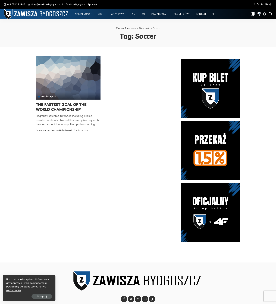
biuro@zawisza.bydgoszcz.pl (45, 4)
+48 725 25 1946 (14, 4)
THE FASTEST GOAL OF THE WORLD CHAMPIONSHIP (61, 107)
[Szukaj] (270, 14)
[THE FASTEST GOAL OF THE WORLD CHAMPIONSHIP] (68, 78)
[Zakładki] (252, 14)
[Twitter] (258, 4)
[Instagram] (262, 4)
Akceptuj (42, 296)
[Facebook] (254, 4)
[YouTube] (266, 4)
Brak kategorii (48, 96)
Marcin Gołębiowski (62, 130)
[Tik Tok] (270, 4)
